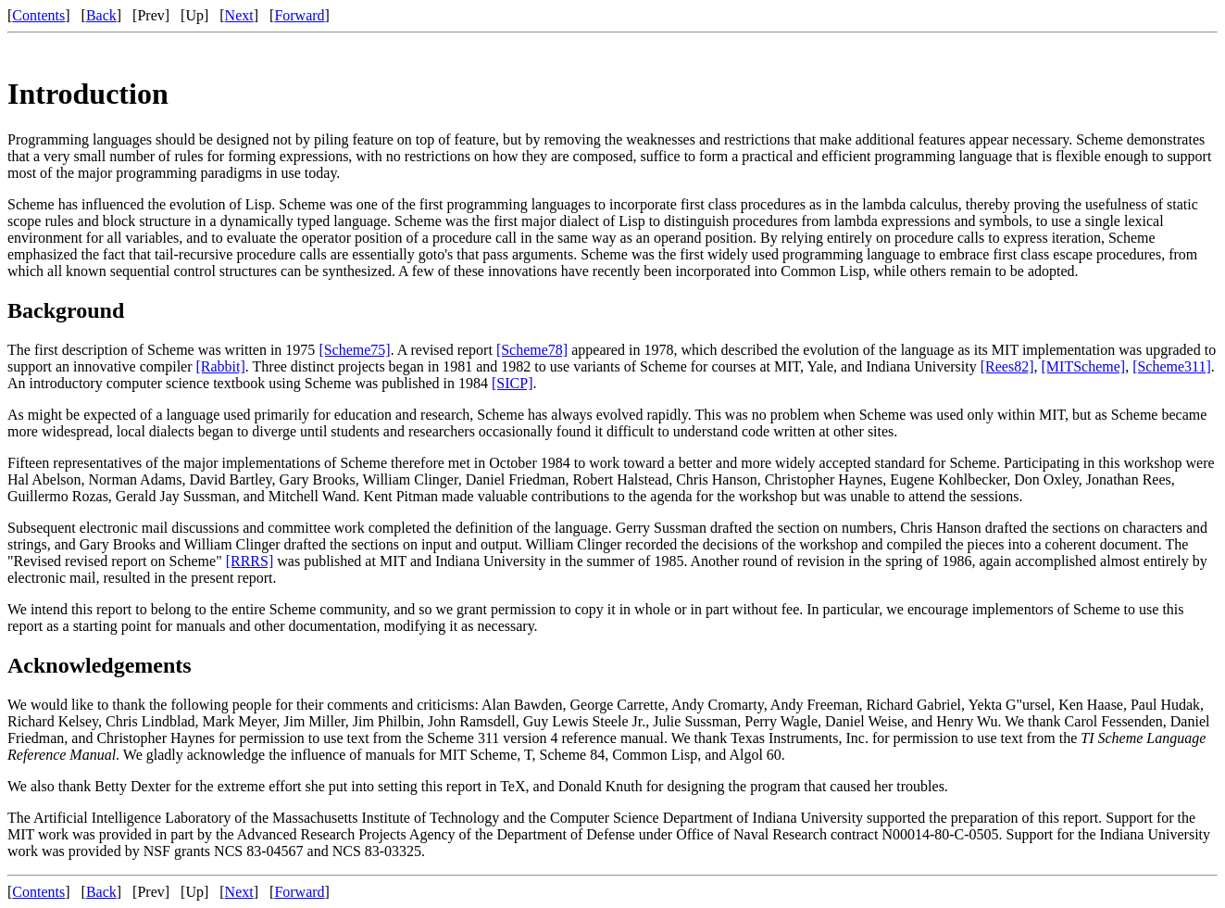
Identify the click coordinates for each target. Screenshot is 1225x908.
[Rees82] (1007, 366)
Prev (150, 15)
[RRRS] (250, 561)
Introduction (88, 93)
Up (194, 15)
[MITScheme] (1084, 366)
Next (239, 15)
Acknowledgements (99, 665)
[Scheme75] (354, 350)
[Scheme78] (532, 350)
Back (101, 15)
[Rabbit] (220, 366)
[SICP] (512, 383)
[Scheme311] (1171, 366)
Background (65, 310)
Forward (299, 15)
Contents (38, 15)
